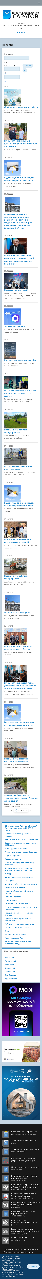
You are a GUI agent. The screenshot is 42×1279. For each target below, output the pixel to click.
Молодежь (9, 881)
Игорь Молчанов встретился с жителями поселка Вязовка (18, 647)
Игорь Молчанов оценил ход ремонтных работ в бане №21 (17, 540)
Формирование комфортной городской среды (18, 942)
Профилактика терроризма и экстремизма (18, 919)
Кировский (10, 968)
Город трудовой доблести (16, 849)
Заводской (9, 965)
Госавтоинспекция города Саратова (21, 852)
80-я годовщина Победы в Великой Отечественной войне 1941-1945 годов (21, 828)
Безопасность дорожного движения (21, 839)
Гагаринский (10, 961)
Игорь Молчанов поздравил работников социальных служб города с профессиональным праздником (19, 260)
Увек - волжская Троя (14, 938)
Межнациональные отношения (18, 877)
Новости (15, 40)
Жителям (21, 33)
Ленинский (10, 972)
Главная (5, 40)
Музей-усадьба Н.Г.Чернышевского (21, 884)
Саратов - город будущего (17, 928)
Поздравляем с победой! (16, 290)
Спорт (7, 931)
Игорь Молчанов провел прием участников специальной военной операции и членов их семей (20, 686)
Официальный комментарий (17, 904)
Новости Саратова (13, 897)
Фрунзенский (11, 978)
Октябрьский (10, 975)
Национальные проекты (15, 888)
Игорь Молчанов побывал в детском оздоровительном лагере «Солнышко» (20, 144)
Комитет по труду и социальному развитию (19, 863)
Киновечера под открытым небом (20, 360)
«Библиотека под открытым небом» (21, 107)
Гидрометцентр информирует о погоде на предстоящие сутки (19, 179)
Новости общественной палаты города (19, 892)
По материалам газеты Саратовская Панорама (21, 908)
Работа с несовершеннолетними (19, 924)
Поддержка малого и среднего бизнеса (19, 914)
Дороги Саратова (12, 856)
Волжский (9, 958)
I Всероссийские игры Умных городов (18, 835)
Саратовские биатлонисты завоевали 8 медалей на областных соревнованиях (21, 798)
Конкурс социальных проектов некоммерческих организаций (18, 869)
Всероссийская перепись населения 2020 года (21, 844)
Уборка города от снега (15, 935)
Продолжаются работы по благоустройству (16, 431)
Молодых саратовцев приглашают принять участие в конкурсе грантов (20, 393)
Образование (11, 900)
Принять (33, 1266)
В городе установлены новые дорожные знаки (18, 467)
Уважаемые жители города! (17, 613)
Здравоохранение (13, 859)
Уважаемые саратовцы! (15, 326)
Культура (8, 874)
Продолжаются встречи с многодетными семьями (16, 760)
